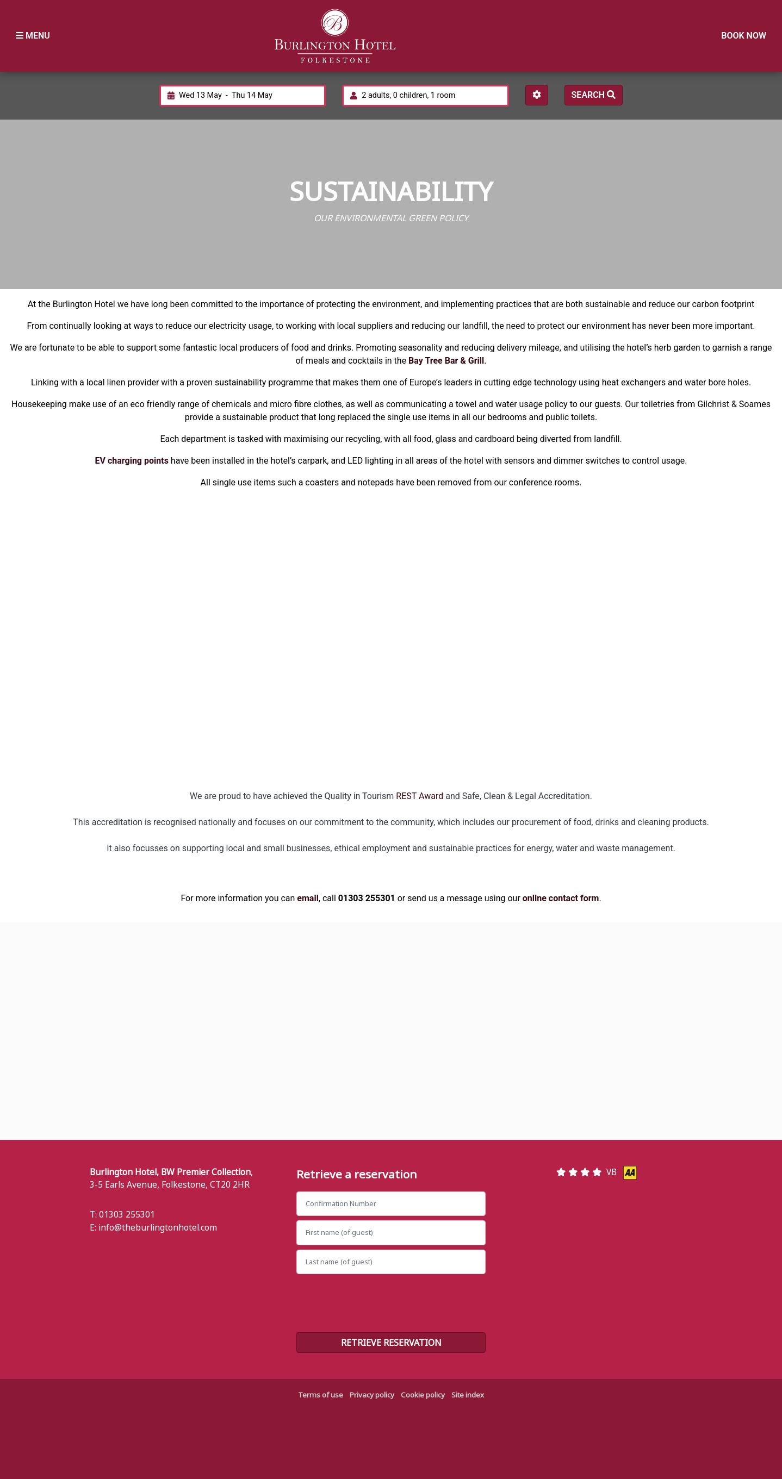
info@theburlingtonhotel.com (157, 1227)
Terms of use (320, 1395)
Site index (467, 1395)
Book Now (743, 35)
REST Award (419, 796)
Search (594, 95)
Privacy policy (372, 1395)
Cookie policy (423, 1395)
